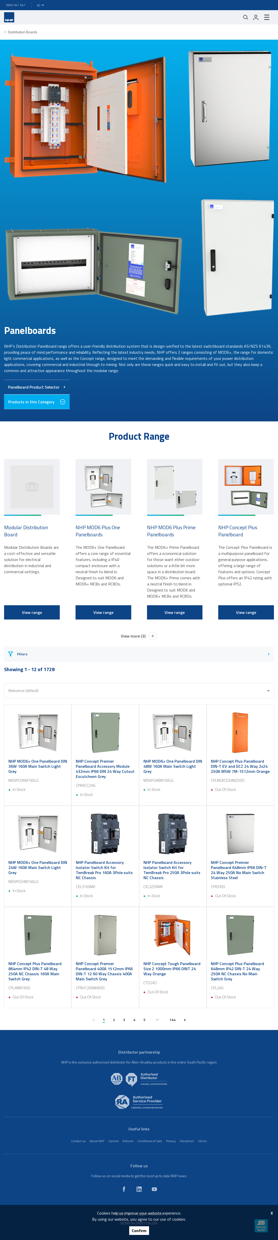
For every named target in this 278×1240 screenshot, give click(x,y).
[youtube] (154, 1189)
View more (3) (139, 636)
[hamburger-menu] (267, 17)
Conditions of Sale (149, 1141)
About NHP (97, 1141)
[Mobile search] (245, 17)
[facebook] (123, 1189)
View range (32, 612)
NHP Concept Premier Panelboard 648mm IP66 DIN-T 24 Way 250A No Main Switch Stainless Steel (239, 870)
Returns (128, 1141)
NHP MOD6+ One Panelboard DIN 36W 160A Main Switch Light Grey (37, 766)
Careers (113, 1141)
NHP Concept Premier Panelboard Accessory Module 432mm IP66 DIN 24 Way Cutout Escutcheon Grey (105, 769)
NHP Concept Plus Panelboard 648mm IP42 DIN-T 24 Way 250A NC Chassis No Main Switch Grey (237, 971)
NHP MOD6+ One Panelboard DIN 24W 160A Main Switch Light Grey (37, 867)
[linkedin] (139, 1189)
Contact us (78, 1141)
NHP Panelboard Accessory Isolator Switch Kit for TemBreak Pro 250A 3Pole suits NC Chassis (171, 870)
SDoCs (202, 1141)
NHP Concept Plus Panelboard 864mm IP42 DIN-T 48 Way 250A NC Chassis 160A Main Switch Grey (35, 971)
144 (172, 1019)
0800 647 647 (15, 5)
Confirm (139, 1231)
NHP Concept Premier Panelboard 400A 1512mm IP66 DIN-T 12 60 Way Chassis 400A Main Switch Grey (104, 971)
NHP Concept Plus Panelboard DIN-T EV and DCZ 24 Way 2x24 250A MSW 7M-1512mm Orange (240, 766)
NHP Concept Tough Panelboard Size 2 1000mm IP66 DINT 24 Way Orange (171, 968)
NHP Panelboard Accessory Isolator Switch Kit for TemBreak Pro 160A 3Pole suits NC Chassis (104, 870)
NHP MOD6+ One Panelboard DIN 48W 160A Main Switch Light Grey (172, 766)
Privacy (171, 1141)
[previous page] (93, 1020)
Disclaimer (187, 1141)
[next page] (185, 1020)
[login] (256, 17)
